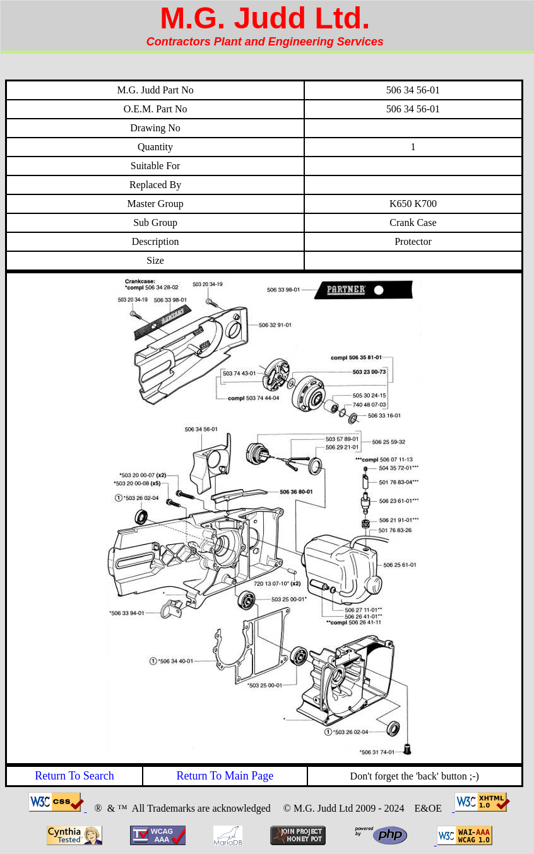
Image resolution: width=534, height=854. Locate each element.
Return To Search (74, 775)
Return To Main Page (224, 775)
